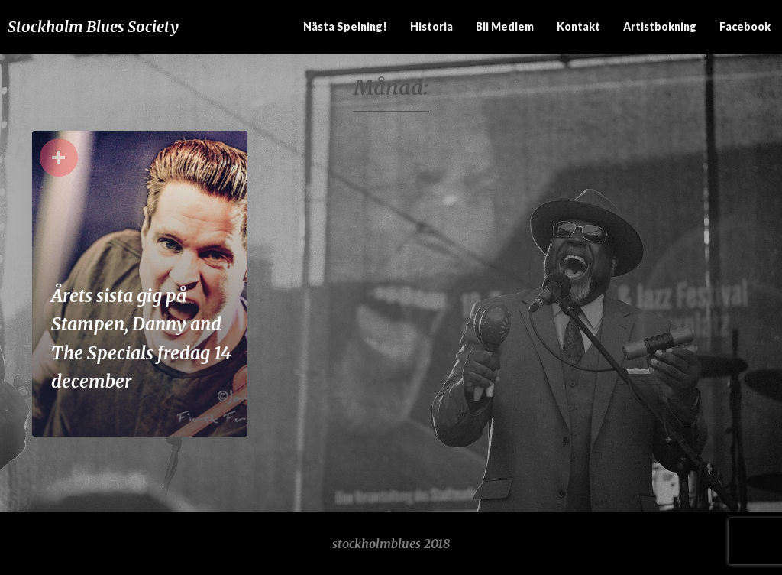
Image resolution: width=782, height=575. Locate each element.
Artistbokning (659, 26)
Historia (431, 26)
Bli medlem (505, 26)
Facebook (745, 26)
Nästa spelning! (345, 26)
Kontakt (578, 26)
